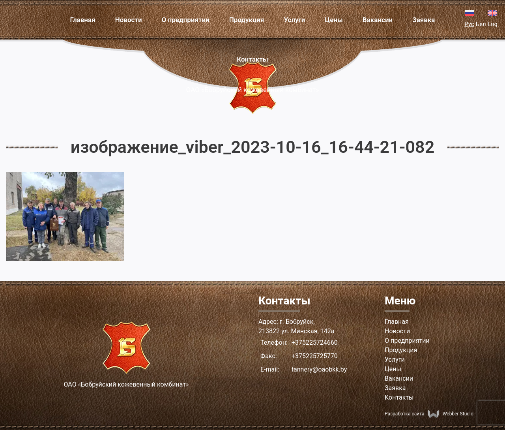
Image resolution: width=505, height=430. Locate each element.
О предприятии (185, 20)
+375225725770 (315, 356)
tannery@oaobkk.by (319, 369)
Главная (82, 20)
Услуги (294, 20)
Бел (481, 24)
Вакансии (378, 20)
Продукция (246, 20)
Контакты (252, 59)
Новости (128, 20)
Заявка (423, 20)
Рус (469, 24)
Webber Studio (450, 414)
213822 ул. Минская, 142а (296, 331)
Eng (493, 24)
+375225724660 (315, 342)
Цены (333, 20)
